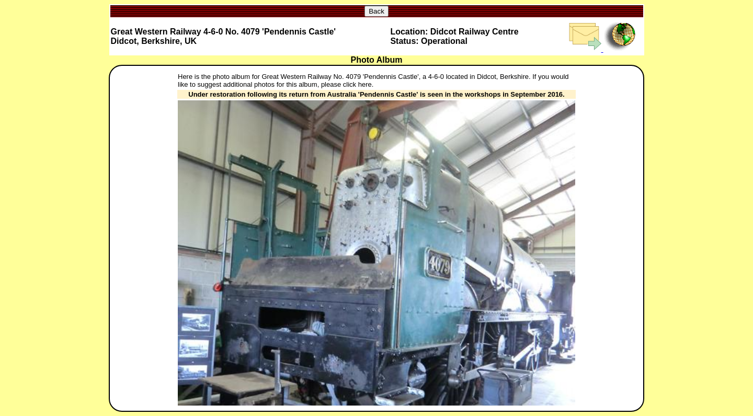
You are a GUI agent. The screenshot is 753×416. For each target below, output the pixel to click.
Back (376, 11)
